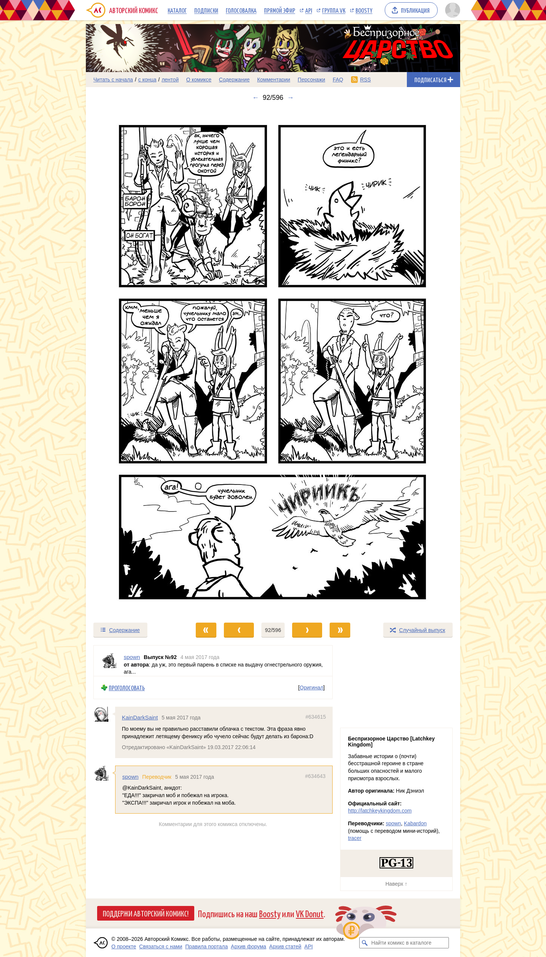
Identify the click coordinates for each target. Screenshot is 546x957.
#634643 (315, 776)
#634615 (315, 717)
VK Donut (310, 913)
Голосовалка (241, 10)
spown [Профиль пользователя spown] (132, 657)
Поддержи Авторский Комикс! (146, 913)
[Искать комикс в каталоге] (365, 942)
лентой (170, 80)
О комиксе (198, 80)
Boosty (364, 10)
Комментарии (273, 80)
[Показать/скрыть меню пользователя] (451, 10)
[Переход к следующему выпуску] (273, 361)
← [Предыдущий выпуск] (255, 97)
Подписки (206, 10)
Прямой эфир (279, 10)
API (308, 10)
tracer (355, 838)
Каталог (177, 10)
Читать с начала (113, 80)
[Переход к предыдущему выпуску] (133, 361)
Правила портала (206, 946)
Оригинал (311, 688)
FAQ (338, 80)
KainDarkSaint (140, 717)
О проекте (123, 946)
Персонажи (311, 80)
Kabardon (415, 823)
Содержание (234, 80)
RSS (365, 80)
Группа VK (333, 10)
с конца (147, 80)
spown (130, 776)
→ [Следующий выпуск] (290, 97)
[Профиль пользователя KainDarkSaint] (104, 714)
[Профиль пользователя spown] (108, 660)
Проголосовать (127, 687)
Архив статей (285, 946)
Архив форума (248, 946)
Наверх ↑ (396, 884)
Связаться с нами (160, 946)
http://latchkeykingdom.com (380, 811)
